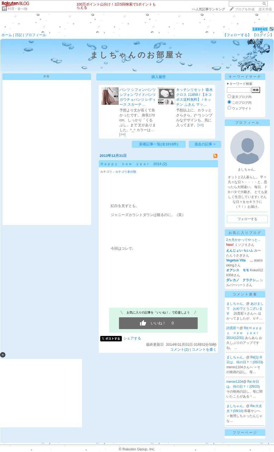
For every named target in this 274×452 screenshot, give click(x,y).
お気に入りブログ (245, 233)
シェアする (132, 338)
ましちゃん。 (236, 304)
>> (208, 9)
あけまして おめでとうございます (245, 308)
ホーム (6, 35)
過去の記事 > (204, 144)
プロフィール (35, 35)
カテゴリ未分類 (125, 171)
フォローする (247, 219)
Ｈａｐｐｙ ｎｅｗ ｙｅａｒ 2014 (131, 164)
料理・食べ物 (17, 9)
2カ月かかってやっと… (243, 240)
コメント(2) (179, 349)
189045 (260, 29)
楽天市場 (265, 9)
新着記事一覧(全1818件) (158, 144)
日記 (18, 35)
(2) (164, 164)
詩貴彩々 (233, 328)
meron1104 (234, 382)
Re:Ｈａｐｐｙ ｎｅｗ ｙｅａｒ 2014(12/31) (244, 333)
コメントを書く (204, 349)
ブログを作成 (245, 9)
